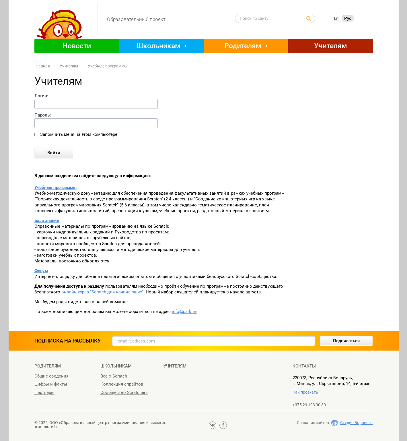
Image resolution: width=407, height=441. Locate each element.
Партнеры (44, 392)
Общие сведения (51, 376)
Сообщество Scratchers (124, 392)
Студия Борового (356, 422)
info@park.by (184, 311)
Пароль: (42, 115)
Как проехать (305, 392)
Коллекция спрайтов (121, 384)
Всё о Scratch (113, 376)
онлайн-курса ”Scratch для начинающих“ (102, 292)
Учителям (330, 46)
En (336, 18)
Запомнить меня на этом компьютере (78, 134)
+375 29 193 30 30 (309, 405)
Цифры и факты (50, 384)
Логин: (41, 96)
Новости (77, 46)
